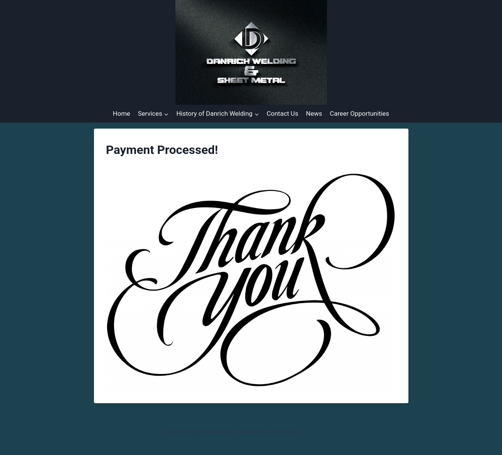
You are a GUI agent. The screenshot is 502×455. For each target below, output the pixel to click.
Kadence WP (319, 432)
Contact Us (282, 113)
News (314, 113)
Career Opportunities (359, 113)
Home (121, 113)
